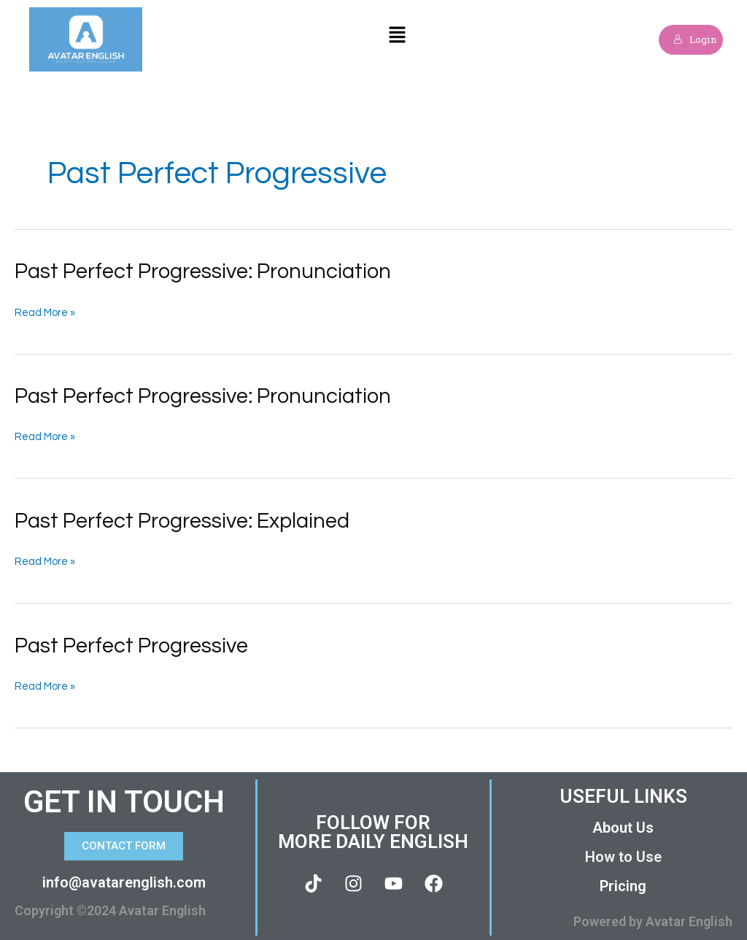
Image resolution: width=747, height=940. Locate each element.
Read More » (45, 312)
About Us (623, 824)
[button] (397, 40)
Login (692, 39)
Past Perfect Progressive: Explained (189, 519)
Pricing (623, 883)
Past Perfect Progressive (136, 643)
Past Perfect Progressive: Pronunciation (210, 271)
